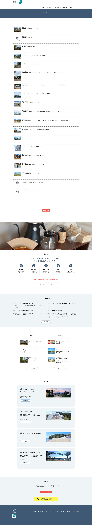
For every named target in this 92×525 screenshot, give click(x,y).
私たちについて (57, 3)
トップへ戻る (46, 210)
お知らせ (69, 507)
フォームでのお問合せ (46, 488)
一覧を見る (32, 368)
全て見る (46, 321)
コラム (73, 507)
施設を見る (25, 400)
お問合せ (77, 3)
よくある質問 (64, 3)
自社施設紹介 (71, 3)
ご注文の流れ (62, 507)
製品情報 (50, 3)
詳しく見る (46, 284)
